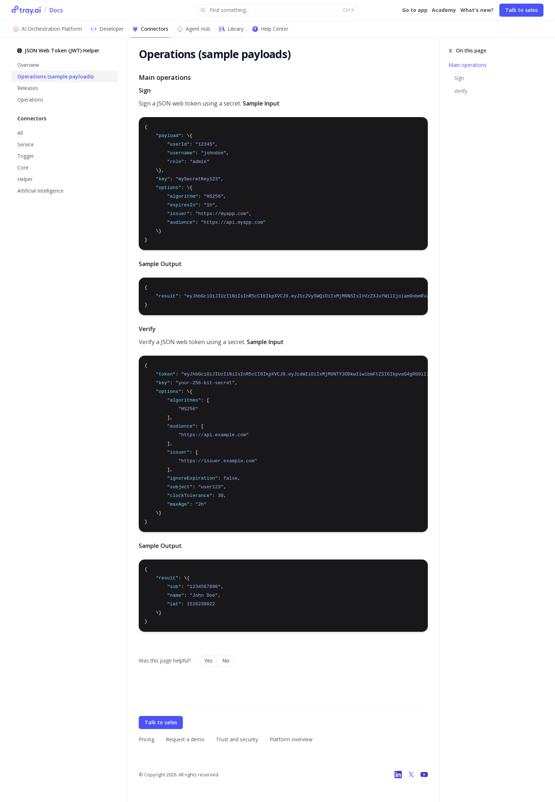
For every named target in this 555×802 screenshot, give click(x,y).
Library (231, 28)
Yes (208, 660)
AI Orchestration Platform (47, 28)
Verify (460, 90)
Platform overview (291, 739)
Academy (444, 10)
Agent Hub (193, 28)
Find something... (276, 10)
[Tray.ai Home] (26, 10)
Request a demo (185, 739)
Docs (56, 10)
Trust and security (237, 739)
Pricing (146, 739)
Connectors (150, 28)
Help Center (270, 28)
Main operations (467, 64)
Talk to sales (521, 10)
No (225, 660)
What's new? (477, 10)
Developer (107, 28)
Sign (459, 77)
